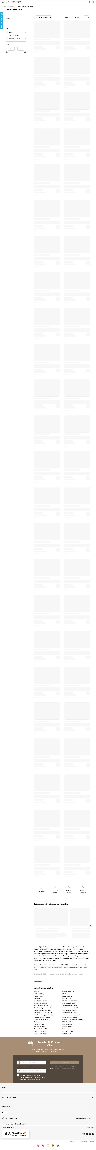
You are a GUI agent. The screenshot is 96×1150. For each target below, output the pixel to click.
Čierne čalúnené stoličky (42, 1019)
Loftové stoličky (67, 1029)
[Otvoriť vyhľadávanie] (85, 2)
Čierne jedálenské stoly (70, 1010)
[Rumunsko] (53, 1145)
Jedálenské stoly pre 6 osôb (43, 1012)
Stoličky (36, 991)
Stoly (64, 994)
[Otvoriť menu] (3, 2)
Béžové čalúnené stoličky (42, 1017)
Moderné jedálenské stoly (42, 1010)
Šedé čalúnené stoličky (70, 1017)
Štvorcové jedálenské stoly (43, 1005)
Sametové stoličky (40, 1031)
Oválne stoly (66, 1034)
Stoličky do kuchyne (40, 1003)
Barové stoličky (39, 994)
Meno (19, 1059)
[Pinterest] (93, 1134)
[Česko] (43, 1145)
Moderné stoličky (39, 1027)
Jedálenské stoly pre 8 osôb (71, 1015)
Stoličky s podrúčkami (69, 1001)
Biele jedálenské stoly (69, 1003)
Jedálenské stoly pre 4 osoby (43, 1015)
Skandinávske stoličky (41, 1029)
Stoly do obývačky (40, 1034)
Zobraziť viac (38, 981)
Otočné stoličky (67, 1031)
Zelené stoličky (39, 1024)
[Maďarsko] (48, 1145)
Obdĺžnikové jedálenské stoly (43, 1008)
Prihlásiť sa (64, 1062)
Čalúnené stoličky (68, 991)
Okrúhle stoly (66, 998)
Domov (5, 6)
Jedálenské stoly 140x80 (70, 1012)
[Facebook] (83, 1134)
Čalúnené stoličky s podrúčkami (72, 1019)
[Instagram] (87, 1134)
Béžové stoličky (67, 1022)
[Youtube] (90, 1134)
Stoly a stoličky (12, 6)
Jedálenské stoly (39, 998)
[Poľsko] (38, 1145)
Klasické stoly (38, 996)
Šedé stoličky (38, 1022)
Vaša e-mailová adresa (24, 1067)
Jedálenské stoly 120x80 (70, 1005)
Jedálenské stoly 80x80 (70, 1008)
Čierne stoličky (67, 1024)
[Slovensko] (58, 1145)
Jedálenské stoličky (40, 1001)
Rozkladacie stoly (68, 996)
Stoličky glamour (67, 1027)
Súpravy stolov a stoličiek (25, 6)
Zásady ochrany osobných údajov (63, 1066)
